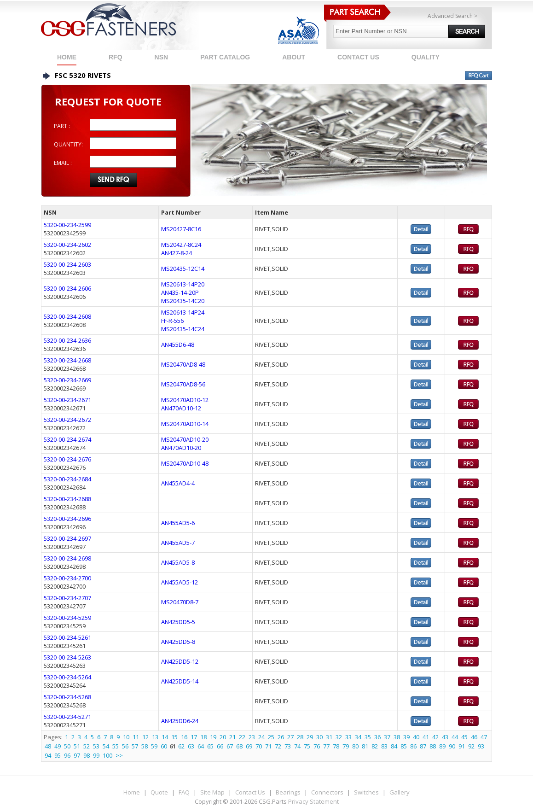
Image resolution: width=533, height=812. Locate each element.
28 (300, 737)
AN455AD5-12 (179, 582)
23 (252, 737)
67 (229, 746)
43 (445, 737)
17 (194, 737)
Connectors (327, 792)
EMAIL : (63, 163)
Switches (366, 792)
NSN (161, 57)
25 (271, 737)
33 (348, 737)
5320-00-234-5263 (67, 657)
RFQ (115, 57)
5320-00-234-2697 (67, 538)
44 (455, 737)
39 (406, 737)
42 (435, 737)
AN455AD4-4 (178, 483)
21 (232, 737)
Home (66, 57)
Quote (159, 792)
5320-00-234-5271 (67, 717)
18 (203, 737)
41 (426, 737)
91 (461, 746)
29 (310, 737)
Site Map (212, 792)
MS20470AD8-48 (183, 364)
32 (339, 737)
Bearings (288, 792)
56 (125, 746)
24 (261, 737)
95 (57, 755)
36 (377, 737)
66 (220, 746)
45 (464, 737)
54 (106, 746)
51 (77, 746)
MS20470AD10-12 (185, 400)
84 (394, 746)
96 (67, 755)
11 (136, 737)
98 (86, 755)
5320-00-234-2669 (67, 380)
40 (416, 737)
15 (174, 737)
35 (368, 737)
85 (403, 746)
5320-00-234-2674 (67, 439)
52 (86, 746)
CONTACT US (358, 57)
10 (126, 737)
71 (268, 746)
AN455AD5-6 (178, 523)
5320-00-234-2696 (67, 518)
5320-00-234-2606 (67, 288)
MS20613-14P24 (182, 312)
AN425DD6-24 (179, 721)
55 (115, 746)
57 (135, 746)
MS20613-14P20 (182, 284)
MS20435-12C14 (182, 268)
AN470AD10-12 (181, 408)
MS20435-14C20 (182, 301)
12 (145, 737)
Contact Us (250, 792)
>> (119, 755)
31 (329, 737)
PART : (62, 126)
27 (290, 737)
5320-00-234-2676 (67, 459)
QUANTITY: (68, 144)
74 (297, 746)
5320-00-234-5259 (67, 617)
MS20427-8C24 (181, 244)
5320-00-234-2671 (67, 400)
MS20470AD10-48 (185, 463)
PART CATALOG (225, 57)
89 (442, 746)
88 (432, 746)
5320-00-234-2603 (67, 264)
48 (48, 746)
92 (471, 746)
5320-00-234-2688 (67, 499)
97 (77, 755)
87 (423, 746)
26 (281, 737)
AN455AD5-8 (178, 562)
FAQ (184, 792)
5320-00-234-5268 (67, 697)
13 (155, 737)
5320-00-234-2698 (67, 558)
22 (242, 737)
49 (57, 746)
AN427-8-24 (176, 253)
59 (154, 746)
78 (336, 746)
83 (384, 746)
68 (239, 746)
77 (326, 746)
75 (307, 746)
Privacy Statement (313, 801)
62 (181, 746)
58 (144, 746)
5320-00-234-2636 (67, 340)
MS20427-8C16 (181, 229)
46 (474, 737)
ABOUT (293, 57)
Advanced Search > (452, 16)
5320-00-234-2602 (67, 244)
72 (278, 746)
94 (48, 755)
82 (374, 746)
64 (200, 746)
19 (213, 737)
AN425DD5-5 (178, 622)
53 (96, 746)
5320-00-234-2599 (67, 225)
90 (452, 746)
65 (210, 746)
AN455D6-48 (177, 344)
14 (165, 737)
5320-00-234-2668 (67, 360)
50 (67, 746)
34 (358, 737)
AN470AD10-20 (181, 448)
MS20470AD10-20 (185, 439)
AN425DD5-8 (178, 641)
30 (319, 737)
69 (249, 746)
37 (387, 737)
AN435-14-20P (180, 292)
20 (223, 737)
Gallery (399, 792)
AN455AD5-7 (178, 542)
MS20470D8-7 (179, 602)
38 (397, 737)
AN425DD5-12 (179, 661)
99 (96, 755)
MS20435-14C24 (182, 329)
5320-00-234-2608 (67, 316)
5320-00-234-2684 (67, 479)
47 (484, 737)
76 (316, 746)
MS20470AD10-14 (185, 424)
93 (481, 746)
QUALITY (425, 57)
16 (184, 737)
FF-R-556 (172, 320)
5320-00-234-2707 (67, 598)
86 (413, 746)
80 (355, 746)
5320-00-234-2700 (67, 578)
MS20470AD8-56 (183, 384)
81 (365, 746)
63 (191, 746)
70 (258, 746)
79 (345, 746)
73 (287, 746)
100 (107, 755)
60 (164, 746)
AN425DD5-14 (179, 681)
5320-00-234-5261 (67, 637)
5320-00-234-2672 (67, 419)
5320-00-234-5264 (67, 677)
